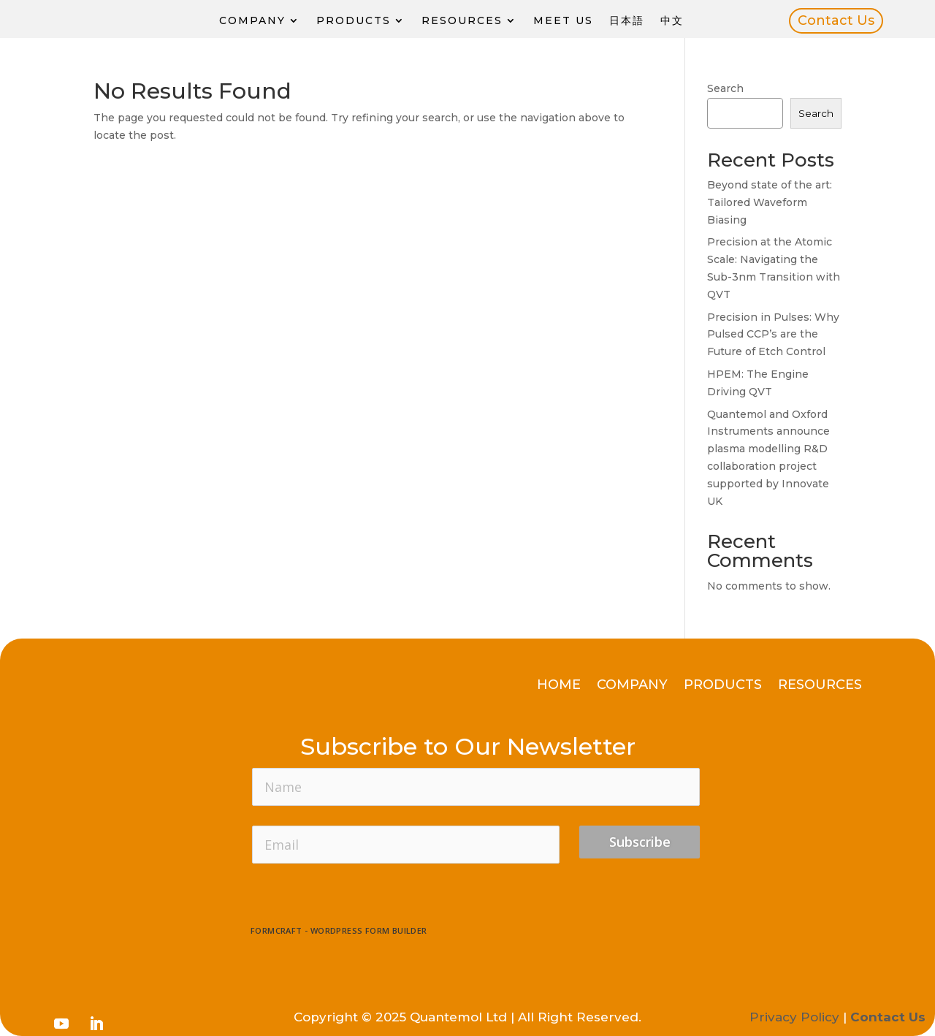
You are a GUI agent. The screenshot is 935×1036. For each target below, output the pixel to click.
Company (252, 21)
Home (559, 686)
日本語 (626, 21)
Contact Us (836, 20)
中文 (672, 21)
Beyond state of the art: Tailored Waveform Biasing (769, 202)
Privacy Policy (794, 1017)
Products (353, 21)
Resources (462, 21)
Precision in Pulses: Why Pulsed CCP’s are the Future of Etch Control (773, 335)
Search (725, 88)
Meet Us (563, 21)
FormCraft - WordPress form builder (339, 931)
